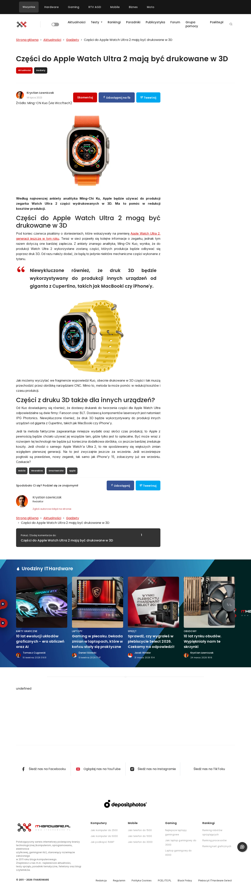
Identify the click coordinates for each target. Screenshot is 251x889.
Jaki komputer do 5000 (104, 836)
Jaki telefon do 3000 (140, 841)
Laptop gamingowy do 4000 (178, 852)
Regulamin (119, 880)
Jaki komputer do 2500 (104, 830)
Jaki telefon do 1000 (140, 836)
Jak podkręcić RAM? (102, 841)
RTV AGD (94, 7)
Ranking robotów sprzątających (212, 832)
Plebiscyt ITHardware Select (215, 880)
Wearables (37, 470)
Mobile (115, 7)
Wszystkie (29, 7)
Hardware (51, 7)
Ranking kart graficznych (216, 846)
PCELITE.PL (164, 880)
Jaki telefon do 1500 (140, 830)
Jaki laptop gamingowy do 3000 (180, 842)
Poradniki (133, 22)
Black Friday (185, 880)
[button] (231, 24)
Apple (72, 470)
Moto (150, 7)
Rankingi (114, 22)
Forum (175, 22)
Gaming (73, 7)
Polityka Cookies (142, 880)
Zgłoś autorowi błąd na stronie (52, 509)
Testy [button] (95, 22)
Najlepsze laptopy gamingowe (176, 832)
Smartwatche (56, 470)
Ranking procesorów (214, 840)
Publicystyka (155, 22)
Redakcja (101, 880)
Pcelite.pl (216, 22)
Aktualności (76, 22)
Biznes (133, 7)
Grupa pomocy (192, 24)
